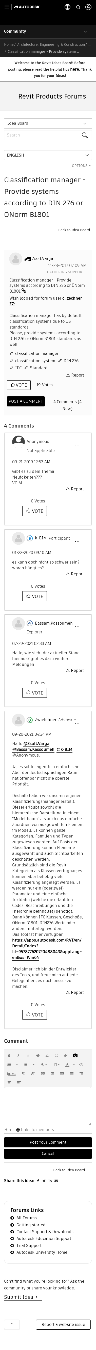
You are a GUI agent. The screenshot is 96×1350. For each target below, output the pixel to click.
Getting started (31, 1225)
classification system (35, 361)
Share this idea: (19, 1181)
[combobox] (48, 135)
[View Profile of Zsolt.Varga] (42, 259)
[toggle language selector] (67, 7)
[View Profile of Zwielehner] (45, 720)
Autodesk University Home (41, 1252)
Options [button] (80, 165)
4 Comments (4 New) (67, 405)
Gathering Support (65, 271)
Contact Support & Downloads (44, 1232)
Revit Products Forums (52, 96)
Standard (39, 368)
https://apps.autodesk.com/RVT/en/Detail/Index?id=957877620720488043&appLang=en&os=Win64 (47, 948)
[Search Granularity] (48, 123)
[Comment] (26, 401)
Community (15, 31)
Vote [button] (20, 385)
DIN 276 (71, 361)
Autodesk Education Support (43, 1238)
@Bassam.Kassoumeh (33, 749)
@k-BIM (64, 749)
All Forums (26, 1218)
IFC (18, 368)
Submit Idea (20, 1296)
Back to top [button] (12, 1324)
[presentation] (8, 1055)
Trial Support (29, 1245)
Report (77, 375)
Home (9, 44)
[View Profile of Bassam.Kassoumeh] (54, 623)
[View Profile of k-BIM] (41, 538)
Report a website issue (63, 1324)
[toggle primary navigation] (9, 7)
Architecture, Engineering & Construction (51, 44)
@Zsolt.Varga (36, 744)
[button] (77, 445)
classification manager (37, 353)
